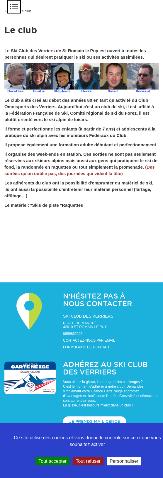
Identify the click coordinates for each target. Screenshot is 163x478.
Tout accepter (52, 461)
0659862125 (73, 334)
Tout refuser (88, 461)
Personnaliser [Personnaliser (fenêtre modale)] (124, 461)
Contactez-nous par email (89, 340)
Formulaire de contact (86, 347)
